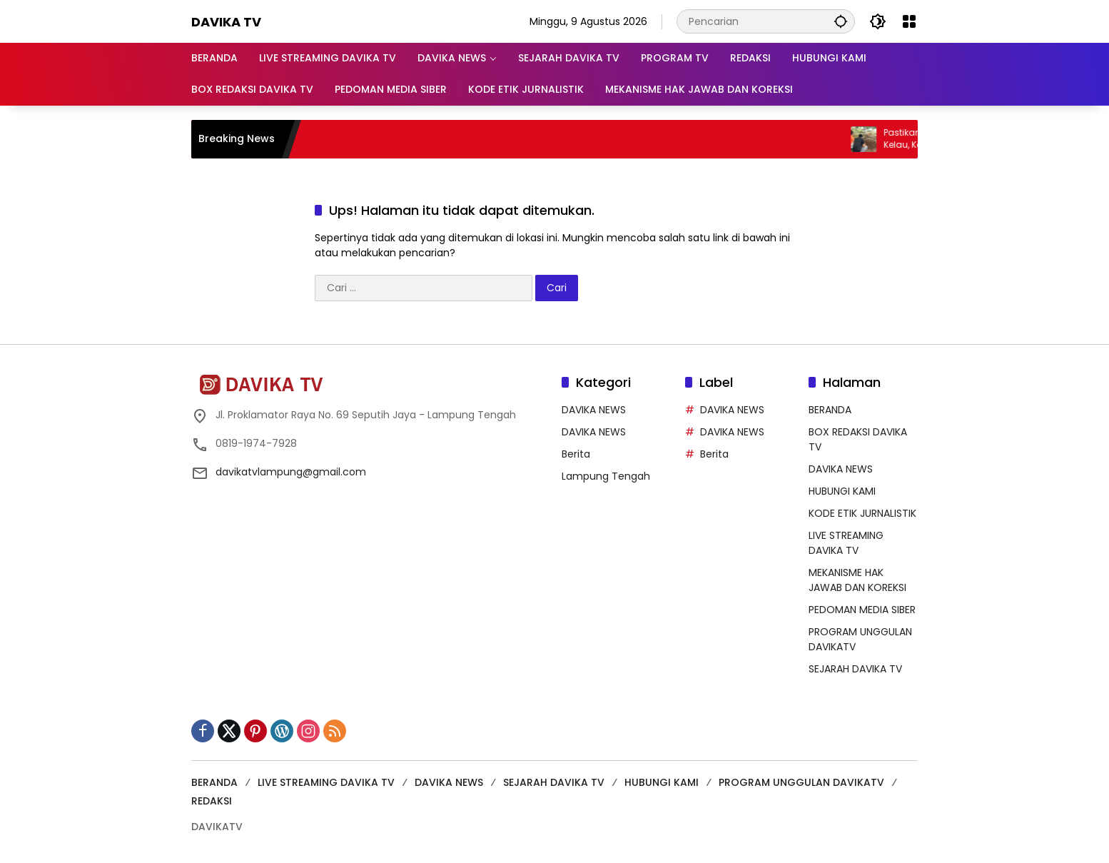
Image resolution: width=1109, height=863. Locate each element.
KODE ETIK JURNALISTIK (862, 513)
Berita (576, 454)
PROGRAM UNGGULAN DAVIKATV (801, 782)
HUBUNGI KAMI (842, 491)
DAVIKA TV (226, 22)
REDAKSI (211, 801)
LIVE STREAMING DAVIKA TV (846, 542)
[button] (840, 21)
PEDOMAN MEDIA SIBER (862, 609)
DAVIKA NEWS (594, 410)
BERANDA (830, 410)
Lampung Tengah (606, 476)
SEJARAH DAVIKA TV (855, 669)
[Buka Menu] (909, 21)
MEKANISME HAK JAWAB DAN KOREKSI (857, 580)
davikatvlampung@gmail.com (291, 472)
